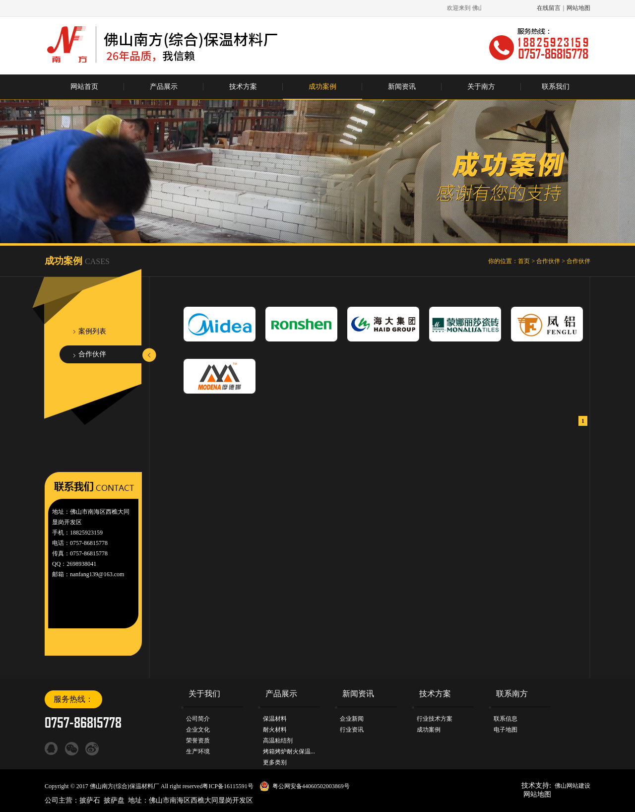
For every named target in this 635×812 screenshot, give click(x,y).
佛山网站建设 (572, 785)
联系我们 (556, 86)
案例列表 (92, 331)
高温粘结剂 (278, 740)
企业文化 (198, 729)
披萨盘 (114, 800)
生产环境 (198, 751)
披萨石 (89, 800)
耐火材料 (275, 729)
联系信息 (505, 718)
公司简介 (198, 718)
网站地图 (578, 7)
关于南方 (481, 86)
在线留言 (549, 7)
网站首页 (84, 86)
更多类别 (275, 762)
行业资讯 (352, 729)
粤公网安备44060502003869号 (311, 786)
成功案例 (322, 86)
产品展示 (164, 86)
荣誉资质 (198, 740)
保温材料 (275, 718)
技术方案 (243, 86)
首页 (524, 261)
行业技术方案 (434, 718)
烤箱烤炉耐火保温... (289, 751)
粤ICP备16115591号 (227, 786)
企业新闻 (352, 718)
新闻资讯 (402, 86)
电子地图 (505, 729)
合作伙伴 (548, 261)
